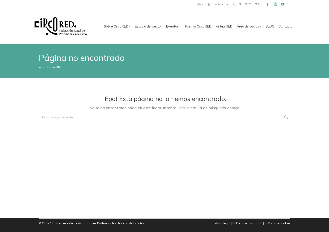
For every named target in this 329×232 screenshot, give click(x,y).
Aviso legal (222, 223)
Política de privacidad (247, 223)
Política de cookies (277, 223)
